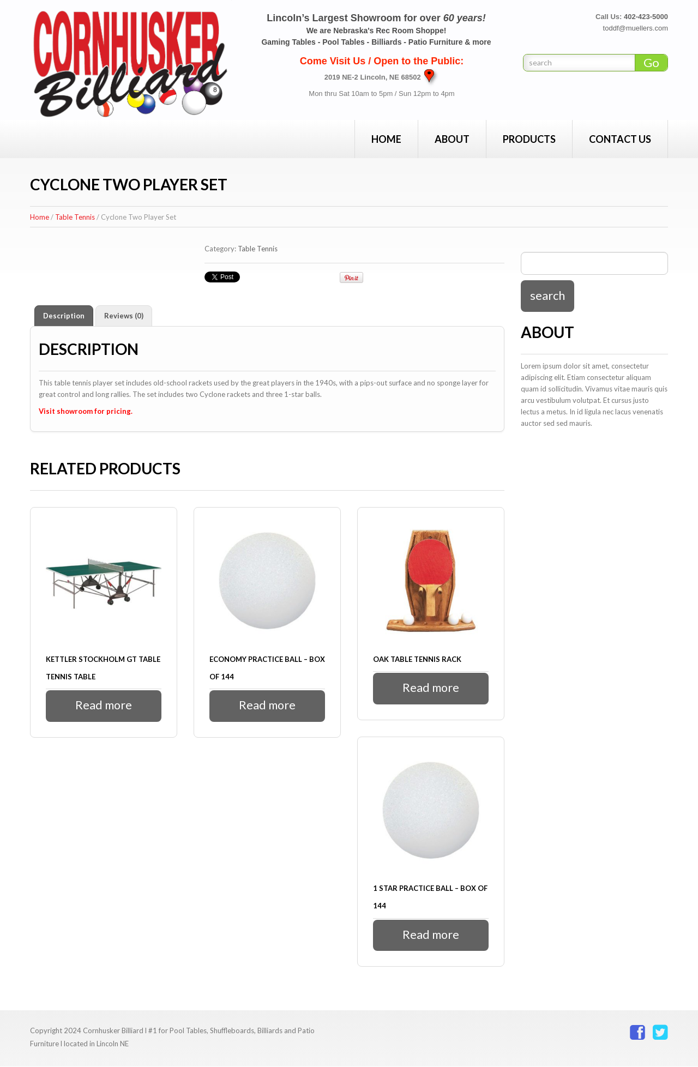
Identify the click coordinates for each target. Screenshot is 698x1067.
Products (529, 139)
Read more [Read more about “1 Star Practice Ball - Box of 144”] (431, 934)
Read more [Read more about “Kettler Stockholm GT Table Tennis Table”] (104, 705)
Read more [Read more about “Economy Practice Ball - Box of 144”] (267, 705)
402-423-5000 (646, 17)
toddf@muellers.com (635, 28)
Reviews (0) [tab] (123, 315)
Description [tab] (64, 315)
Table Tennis (75, 217)
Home (386, 139)
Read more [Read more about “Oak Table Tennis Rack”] (431, 687)
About (452, 139)
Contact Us (620, 139)
